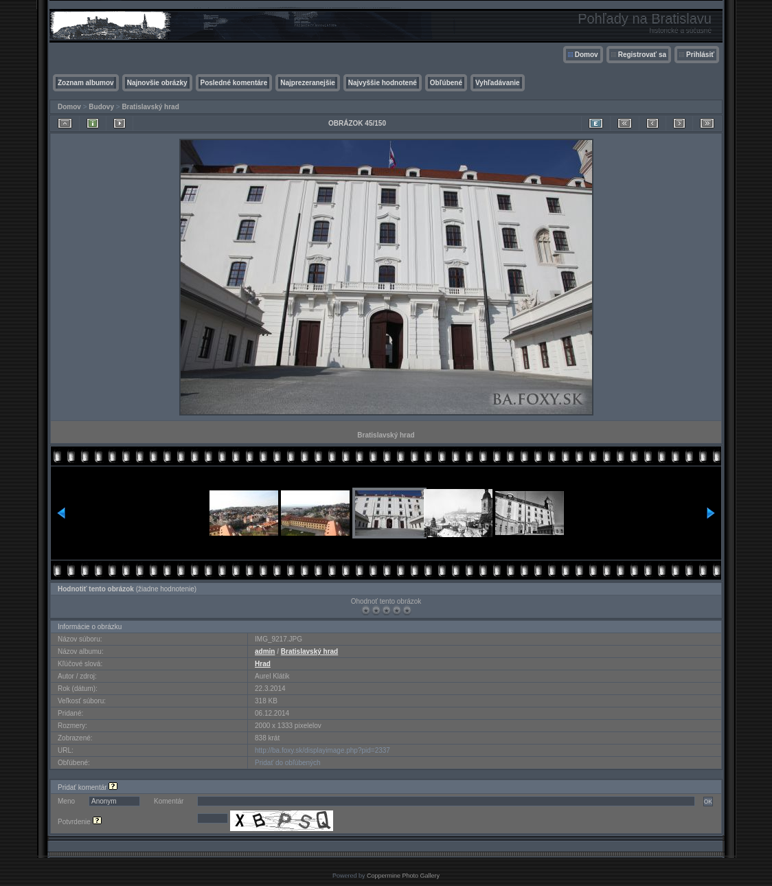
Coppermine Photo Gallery (403, 875)
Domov (586, 54)
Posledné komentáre (234, 83)
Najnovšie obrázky (157, 83)
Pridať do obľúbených (288, 762)
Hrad (263, 664)
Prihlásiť (700, 54)
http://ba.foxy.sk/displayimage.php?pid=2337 (322, 750)
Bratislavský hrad (150, 107)
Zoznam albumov (86, 83)
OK (708, 801)
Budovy (101, 107)
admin (265, 651)
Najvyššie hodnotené (382, 83)
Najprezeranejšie (307, 83)
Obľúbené (446, 83)
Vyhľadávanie (497, 83)
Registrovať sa (642, 54)
